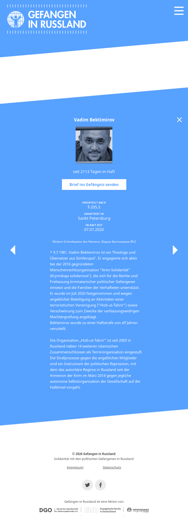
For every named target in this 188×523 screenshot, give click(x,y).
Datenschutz (112, 467)
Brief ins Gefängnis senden (94, 184)
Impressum (75, 467)
